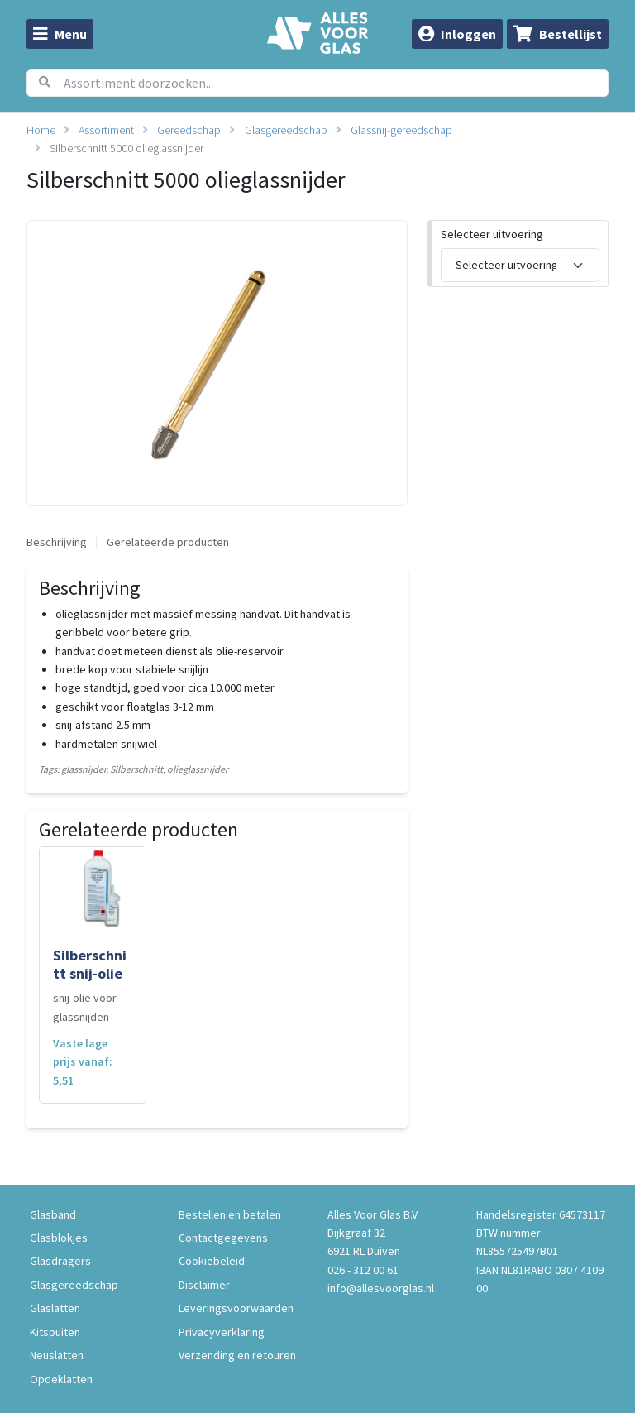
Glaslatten (55, 1307)
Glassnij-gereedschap (401, 129)
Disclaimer (204, 1284)
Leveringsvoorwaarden (236, 1307)
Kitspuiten (55, 1331)
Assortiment (106, 129)
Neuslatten (57, 1355)
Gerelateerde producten (168, 541)
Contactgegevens (223, 1237)
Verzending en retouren (237, 1355)
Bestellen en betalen (230, 1214)
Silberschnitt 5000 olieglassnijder (126, 148)
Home (40, 129)
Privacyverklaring (222, 1331)
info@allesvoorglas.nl (380, 1288)
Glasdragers (60, 1260)
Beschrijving (56, 541)
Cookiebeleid (212, 1260)
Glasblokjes (59, 1237)
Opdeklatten (61, 1379)
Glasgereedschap (286, 129)
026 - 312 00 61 (363, 1269)
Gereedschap (189, 129)
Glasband (53, 1214)
